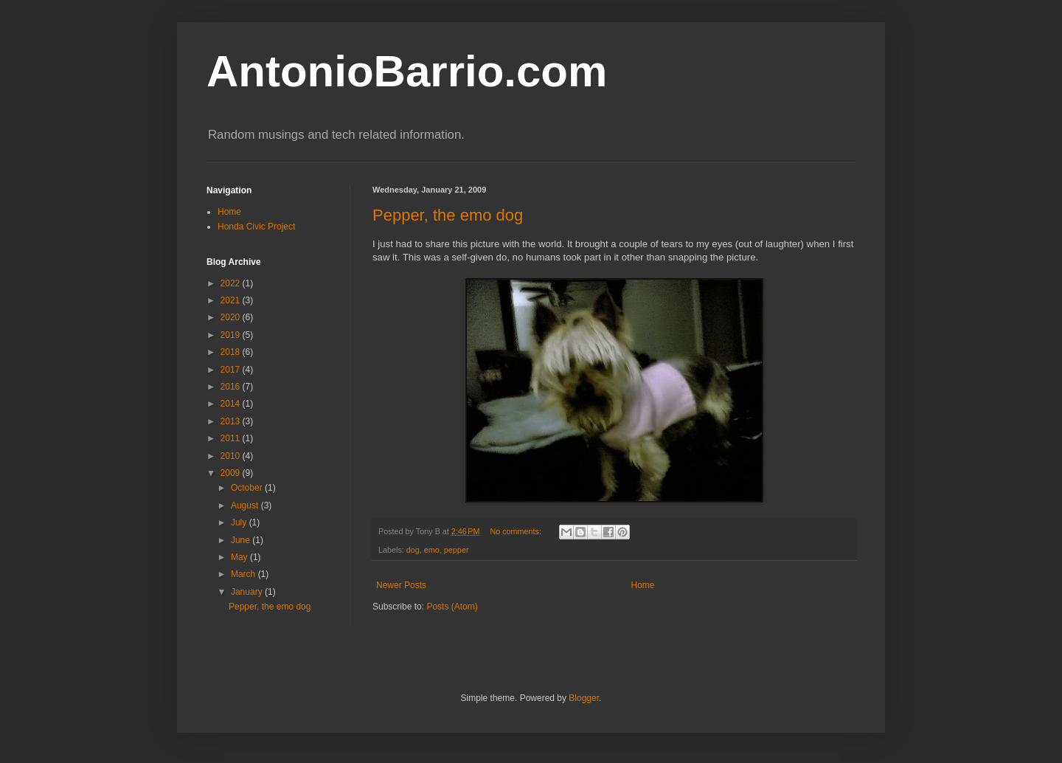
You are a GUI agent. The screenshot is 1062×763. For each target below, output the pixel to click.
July (240, 522)
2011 (232, 438)
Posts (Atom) (451, 606)
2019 (232, 335)
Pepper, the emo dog (447, 215)
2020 (232, 317)
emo (432, 549)
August (246, 505)
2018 (232, 352)
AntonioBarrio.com (406, 71)
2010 (232, 456)
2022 (232, 283)
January (248, 592)
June (241, 540)
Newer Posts (401, 585)
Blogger (584, 698)
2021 (232, 300)
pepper (456, 549)
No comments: (517, 531)
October (248, 488)
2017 (232, 370)
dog (413, 549)
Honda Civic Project (256, 226)
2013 (232, 421)
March (244, 574)
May (240, 557)
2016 (232, 387)
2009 (232, 473)
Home (643, 585)
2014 (232, 403)
